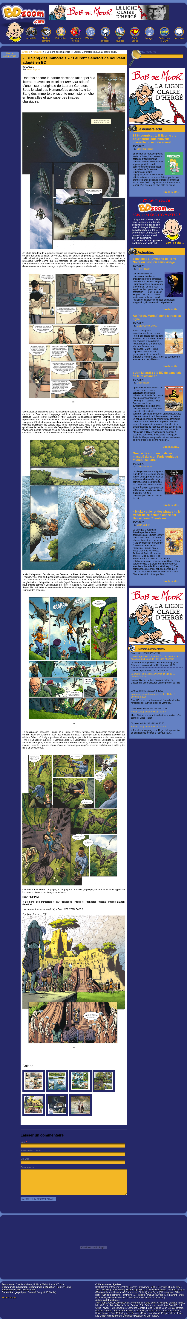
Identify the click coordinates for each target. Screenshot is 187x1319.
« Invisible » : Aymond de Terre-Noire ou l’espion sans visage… (155, 260)
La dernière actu (149, 129)
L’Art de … (90, 33)
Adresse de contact (30, 1150)
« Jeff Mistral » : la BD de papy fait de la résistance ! (157, 374)
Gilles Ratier (143, 382)
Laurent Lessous (145, 149)
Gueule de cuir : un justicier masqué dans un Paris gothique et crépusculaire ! (155, 457)
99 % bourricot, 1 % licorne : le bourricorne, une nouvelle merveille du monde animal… (154, 139)
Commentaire (27, 1167)
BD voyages (120, 34)
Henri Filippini (144, 268)
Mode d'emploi (9, 1297)
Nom (23, 1142)
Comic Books (135, 34)
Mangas (149, 33)
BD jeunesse (105, 34)
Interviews (179, 33)
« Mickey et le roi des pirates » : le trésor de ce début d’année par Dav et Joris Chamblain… (156, 515)
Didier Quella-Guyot (147, 325)
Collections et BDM (164, 34)
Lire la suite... (171, 192)
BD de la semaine (46, 34)
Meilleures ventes (76, 34)
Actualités (31, 33)
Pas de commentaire (9, 54)
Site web (25, 1159)
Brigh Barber (143, 525)
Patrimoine (61, 33)
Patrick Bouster (144, 466)
